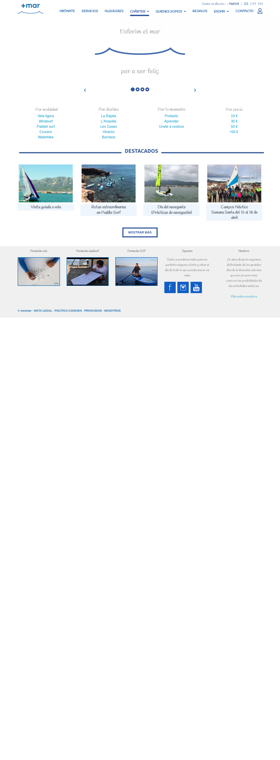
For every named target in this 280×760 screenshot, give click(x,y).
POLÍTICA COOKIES (68, 310)
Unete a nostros (171, 126)
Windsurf (46, 121)
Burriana (108, 137)
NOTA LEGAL (43, 310)
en (260, 4)
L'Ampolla (108, 121)
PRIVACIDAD (93, 310)
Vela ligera (45, 116)
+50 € (233, 132)
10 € (234, 116)
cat (253, 4)
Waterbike (46, 137)
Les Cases (108, 126)
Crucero (45, 132)
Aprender (171, 121)
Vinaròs (109, 132)
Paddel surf (46, 126)
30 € (234, 121)
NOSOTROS (112, 310)
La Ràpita (108, 116)
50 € (234, 126)
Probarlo (171, 116)
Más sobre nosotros (244, 297)
